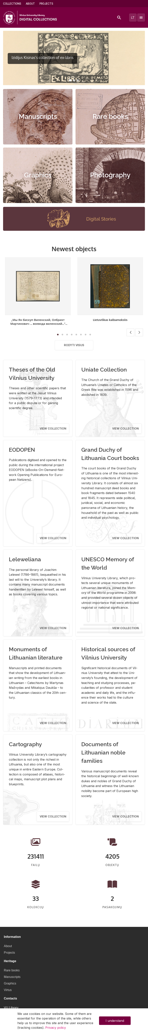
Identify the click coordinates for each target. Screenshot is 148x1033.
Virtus (8, 990)
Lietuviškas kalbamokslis (110, 320)
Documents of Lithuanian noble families (103, 752)
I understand (115, 1021)
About (30, 3)
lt (133, 17)
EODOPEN (22, 449)
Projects (46, 3)
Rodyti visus (74, 345)
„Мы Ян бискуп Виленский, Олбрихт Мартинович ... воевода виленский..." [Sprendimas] (37, 323)
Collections (12, 3)
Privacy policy (55, 1028)
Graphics (37, 175)
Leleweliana (25, 559)
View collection (53, 428)
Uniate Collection (104, 369)
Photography (110, 175)
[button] (70, 80)
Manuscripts (38, 116)
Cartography (25, 744)
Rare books (110, 116)
